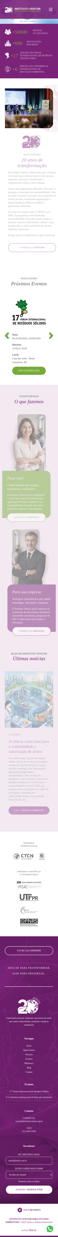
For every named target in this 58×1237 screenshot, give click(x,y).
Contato (29, 1072)
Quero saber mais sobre (29, 1168)
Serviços (29, 1054)
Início (29, 1046)
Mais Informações (29, 371)
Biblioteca (29, 1063)
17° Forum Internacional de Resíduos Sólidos (29, 1091)
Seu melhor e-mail (29, 1154)
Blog (29, 1068)
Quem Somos (29, 1050)
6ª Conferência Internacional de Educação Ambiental (29, 1097)
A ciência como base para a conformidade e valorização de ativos (29, 746)
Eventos (29, 1059)
